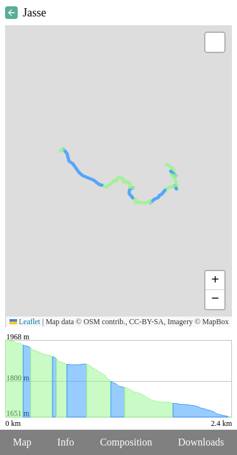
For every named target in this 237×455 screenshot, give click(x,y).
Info (66, 442)
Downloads (201, 442)
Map (22, 442)
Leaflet (24, 321)
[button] (214, 42)
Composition (126, 442)
